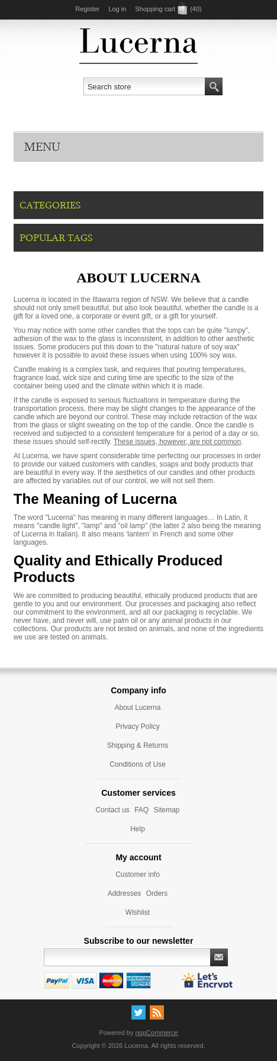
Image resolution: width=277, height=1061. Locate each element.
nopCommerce (157, 1032)
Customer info (137, 874)
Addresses (124, 893)
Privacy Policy (137, 726)
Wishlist (137, 912)
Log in (117, 8)
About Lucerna (137, 707)
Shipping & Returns (137, 745)
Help (137, 829)
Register (87, 8)
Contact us (112, 810)
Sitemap (167, 810)
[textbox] (144, 86)
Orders (157, 893)
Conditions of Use (137, 764)
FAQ (141, 810)
